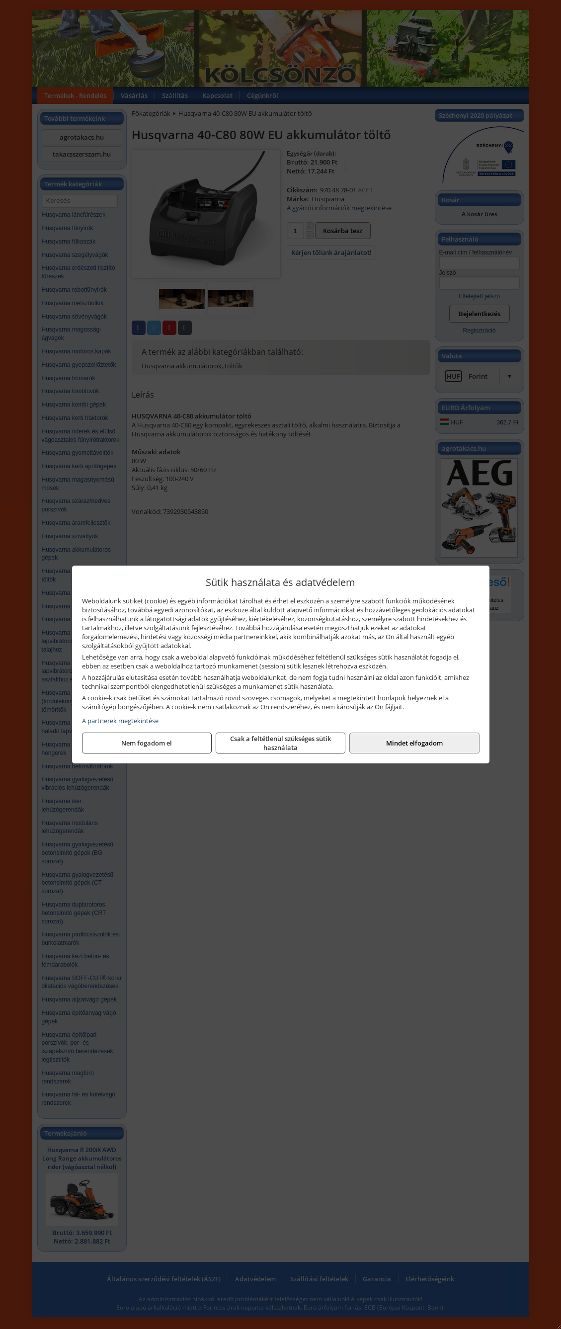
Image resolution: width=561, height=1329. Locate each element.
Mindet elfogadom (414, 743)
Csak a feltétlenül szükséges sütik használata (280, 743)
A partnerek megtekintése (120, 720)
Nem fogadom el (146, 743)
